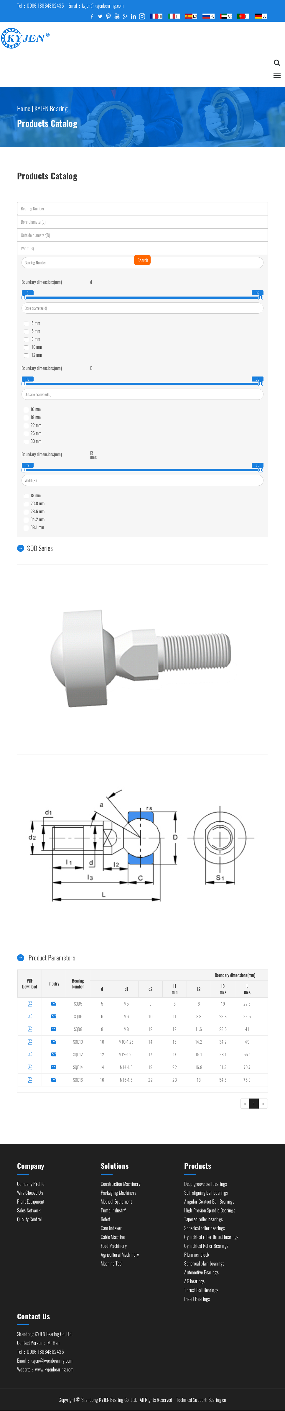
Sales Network (28, 1208)
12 (150, 1029)
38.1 (223, 1055)
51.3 (223, 1067)
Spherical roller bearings (204, 1226)
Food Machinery (114, 1244)
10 (150, 1017)
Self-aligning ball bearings (206, 1191)
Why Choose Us (30, 1191)
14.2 (198, 1042)
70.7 (247, 1067)
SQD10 (78, 1042)
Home (23, 107)
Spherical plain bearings (204, 1262)
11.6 (199, 1029)
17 (150, 1055)
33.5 (247, 1017)
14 (150, 1042)
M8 (126, 1029)
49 (247, 1042)
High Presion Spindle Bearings (209, 1208)
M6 (126, 1017)
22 (174, 1067)
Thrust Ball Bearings (201, 1288)
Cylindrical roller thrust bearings (211, 1235)
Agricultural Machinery (120, 1253)
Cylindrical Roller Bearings (206, 1244)
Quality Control (29, 1217)
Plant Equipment (31, 1200)
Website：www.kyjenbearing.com (45, 1368)
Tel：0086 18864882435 (40, 1350)
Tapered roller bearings (203, 1217)
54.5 (223, 1080)
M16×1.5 (126, 1080)
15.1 (199, 1055)
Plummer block (196, 1253)
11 (174, 1017)
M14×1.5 (126, 1067)
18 (199, 1080)
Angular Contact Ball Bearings (209, 1200)
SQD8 (78, 1029)
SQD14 (78, 1067)
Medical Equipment (116, 1200)
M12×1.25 (126, 1055)
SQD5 (78, 1004)
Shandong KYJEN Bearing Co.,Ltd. (45, 1332)
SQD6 (78, 1017)
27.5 (247, 1004)
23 (174, 1080)
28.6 (223, 1029)
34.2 (223, 1042)
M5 (126, 1004)
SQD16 (78, 1080)
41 (247, 1029)
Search (143, 260)
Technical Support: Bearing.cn (201, 1400)
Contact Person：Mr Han (38, 1341)
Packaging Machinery (118, 1191)
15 (175, 1042)
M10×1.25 (126, 1042)
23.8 (223, 1017)
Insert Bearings (197, 1297)
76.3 (247, 1080)
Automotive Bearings (201, 1270)
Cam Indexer (111, 1226)
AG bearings (194, 1279)
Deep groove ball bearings (205, 1182)
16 (102, 1080)
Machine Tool (112, 1262)
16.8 (198, 1067)
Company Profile (31, 1182)
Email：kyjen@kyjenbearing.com (44, 1359)
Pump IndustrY (113, 1208)
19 (223, 1004)
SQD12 (78, 1055)
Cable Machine (113, 1235)
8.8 (199, 1017)
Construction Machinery (121, 1182)
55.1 (247, 1055)
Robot (106, 1217)
